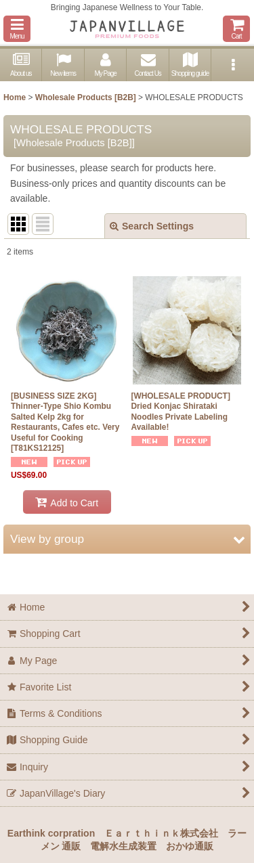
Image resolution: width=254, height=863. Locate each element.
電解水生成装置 (123, 846)
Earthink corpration (51, 833)
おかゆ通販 (189, 846)
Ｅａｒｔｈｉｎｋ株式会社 (161, 833)
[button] (16, 29)
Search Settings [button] (152, 226)
